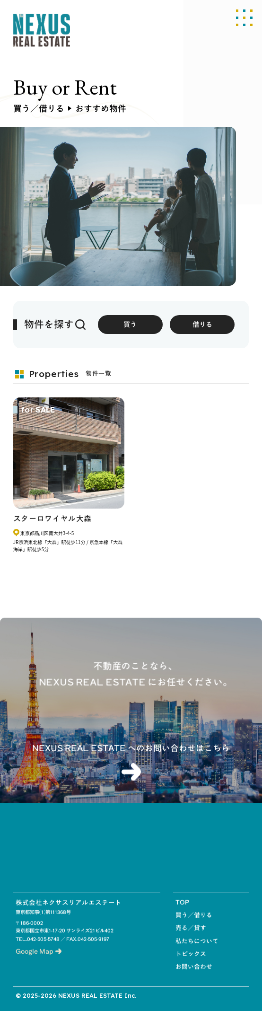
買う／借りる (193, 925)
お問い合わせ (193, 976)
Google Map (38, 961)
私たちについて (196, 950)
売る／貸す (190, 937)
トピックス (190, 963)
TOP (182, 912)
